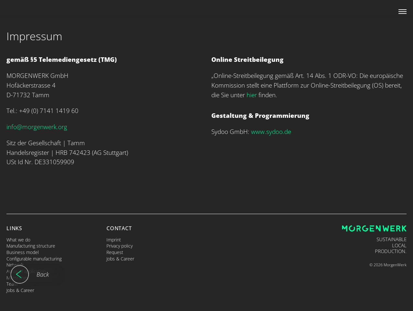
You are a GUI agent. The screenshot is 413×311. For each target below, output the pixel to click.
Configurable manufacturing (34, 259)
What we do (18, 240)
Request (114, 252)
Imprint (113, 240)
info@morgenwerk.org (36, 126)
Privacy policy (119, 246)
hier (252, 94)
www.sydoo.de (271, 131)
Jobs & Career (20, 290)
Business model (22, 252)
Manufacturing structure (30, 246)
